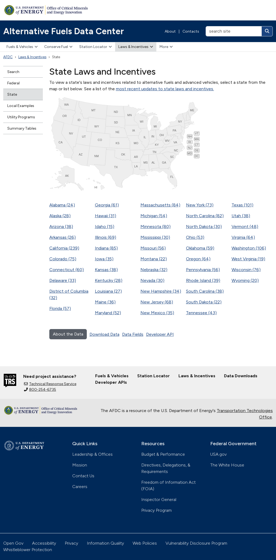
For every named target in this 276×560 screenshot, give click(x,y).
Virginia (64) (243, 237)
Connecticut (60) (66, 269)
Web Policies (145, 543)
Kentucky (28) (108, 280)
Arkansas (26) (62, 237)
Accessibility (44, 543)
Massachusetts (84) (160, 205)
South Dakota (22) (204, 302)
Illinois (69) (105, 237)
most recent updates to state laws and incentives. (165, 88)
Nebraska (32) (153, 269)
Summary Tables (21, 128)
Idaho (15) (104, 226)
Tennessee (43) (201, 312)
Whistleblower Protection (27, 549)
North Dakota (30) (204, 226)
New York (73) (199, 205)
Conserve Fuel (58, 46)
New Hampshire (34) (160, 291)
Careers (79, 486)
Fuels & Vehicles (22, 46)
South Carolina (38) (205, 291)
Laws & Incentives (135, 46)
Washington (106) (249, 248)
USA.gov (218, 454)
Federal (13, 83)
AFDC (8, 57)
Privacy (71, 543)
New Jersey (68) (156, 302)
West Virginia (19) (248, 258)
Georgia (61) (107, 205)
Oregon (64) (198, 258)
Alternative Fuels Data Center (63, 31)
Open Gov (13, 543)
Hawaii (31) (105, 215)
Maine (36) (105, 302)
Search (13, 72)
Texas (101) (242, 205)
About (170, 31)
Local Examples (20, 105)
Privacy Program (156, 510)
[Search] (267, 31)
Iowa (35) (104, 258)
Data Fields (132, 334)
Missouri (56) (153, 248)
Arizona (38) (61, 226)
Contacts (190, 31)
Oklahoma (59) (200, 248)
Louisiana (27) (108, 291)
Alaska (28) (60, 215)
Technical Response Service (50, 384)
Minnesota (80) (155, 226)
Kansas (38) (106, 269)
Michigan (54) (153, 215)
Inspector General (158, 499)
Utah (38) (241, 215)
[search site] (234, 31)
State (12, 94)
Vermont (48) (245, 226)
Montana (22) (153, 258)
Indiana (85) (106, 248)
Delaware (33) (62, 280)
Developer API (160, 334)
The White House (227, 465)
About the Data (68, 334)
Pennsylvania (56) (203, 269)
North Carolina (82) (205, 215)
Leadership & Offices (92, 454)
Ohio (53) (195, 237)
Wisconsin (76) (246, 269)
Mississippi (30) (155, 237)
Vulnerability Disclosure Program (196, 543)
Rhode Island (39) (203, 280)
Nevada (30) (152, 280)
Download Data (104, 334)
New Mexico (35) (157, 312)
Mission (79, 465)
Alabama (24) (62, 205)
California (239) (64, 248)
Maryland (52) (108, 312)
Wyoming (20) (245, 280)
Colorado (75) (62, 258)
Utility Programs (21, 117)
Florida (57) (60, 308)
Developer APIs (111, 382)
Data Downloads (240, 375)
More (166, 46)
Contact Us (83, 475)
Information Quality (105, 543)
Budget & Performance (163, 454)
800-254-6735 (40, 389)
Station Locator (95, 46)
